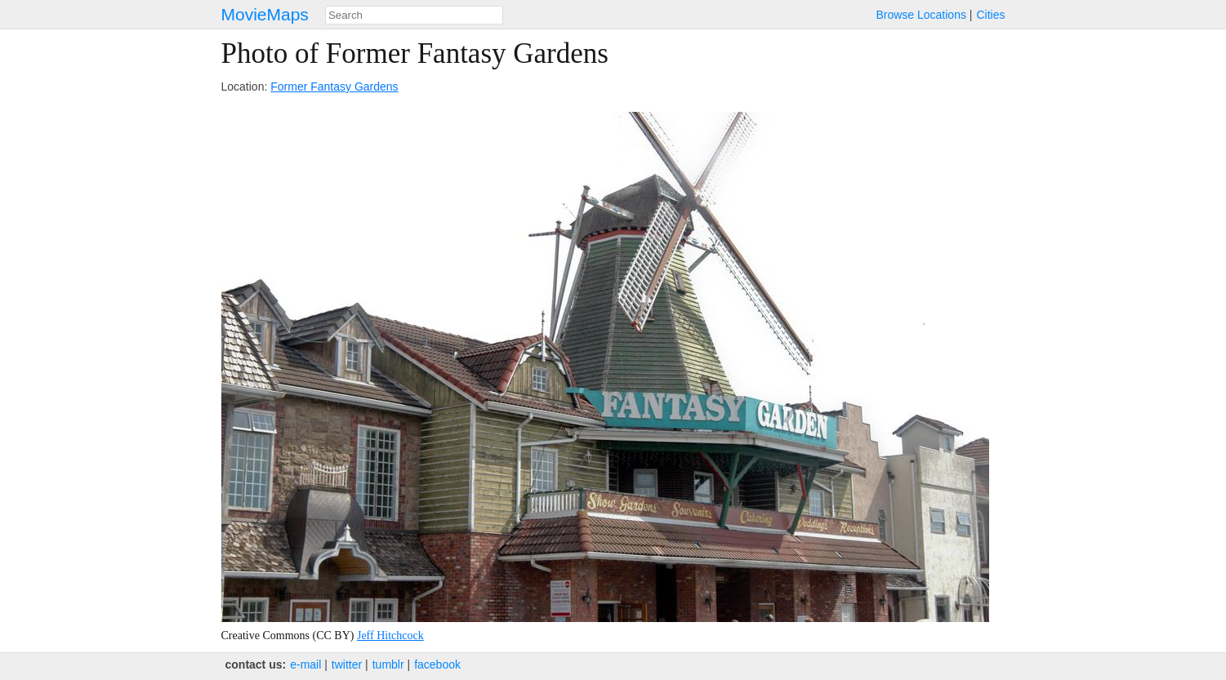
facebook (437, 664)
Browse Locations (921, 14)
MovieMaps (265, 14)
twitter (347, 664)
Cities (990, 14)
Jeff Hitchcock (390, 635)
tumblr (388, 664)
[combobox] (414, 15)
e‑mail (305, 664)
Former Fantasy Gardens (334, 86)
